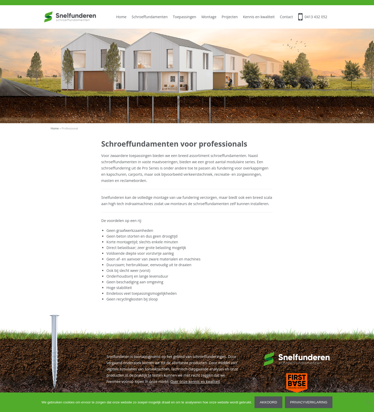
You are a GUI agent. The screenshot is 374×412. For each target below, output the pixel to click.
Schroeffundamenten (150, 16)
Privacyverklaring (308, 402)
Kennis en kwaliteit (259, 16)
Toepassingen (184, 16)
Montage (208, 16)
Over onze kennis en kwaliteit (195, 381)
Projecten (230, 16)
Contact (286, 16)
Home (121, 16)
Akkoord (268, 402)
